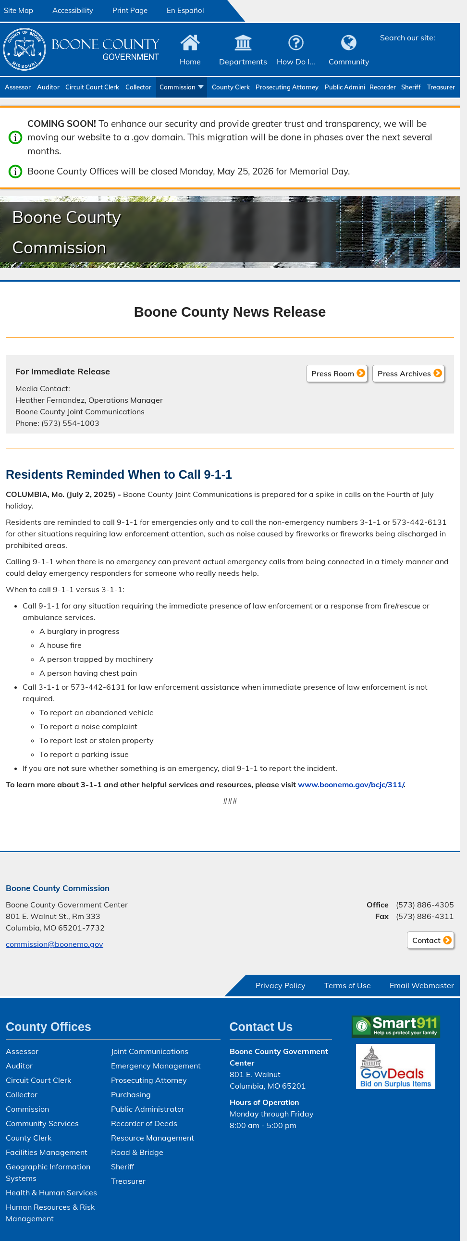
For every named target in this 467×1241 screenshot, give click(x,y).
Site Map (18, 10)
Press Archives (404, 373)
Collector (138, 87)
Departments (243, 61)
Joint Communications (149, 1051)
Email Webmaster (422, 985)
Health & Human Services (51, 1192)
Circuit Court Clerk (92, 87)
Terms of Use (347, 985)
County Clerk (231, 87)
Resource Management (152, 1137)
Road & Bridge (137, 1152)
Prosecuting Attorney (287, 87)
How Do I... (296, 61)
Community (349, 61)
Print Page (129, 10)
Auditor (48, 87)
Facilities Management (46, 1152)
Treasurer (441, 87)
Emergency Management (156, 1065)
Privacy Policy (281, 985)
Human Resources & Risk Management (50, 1212)
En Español (185, 10)
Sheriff (411, 87)
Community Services (42, 1123)
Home (190, 61)
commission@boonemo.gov (54, 944)
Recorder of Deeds (383, 87)
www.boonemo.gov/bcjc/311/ (351, 784)
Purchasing (131, 1094)
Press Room (332, 373)
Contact (424, 941)
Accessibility (72, 10)
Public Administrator (345, 87)
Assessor (18, 87)
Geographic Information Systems (48, 1172)
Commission (178, 87)
